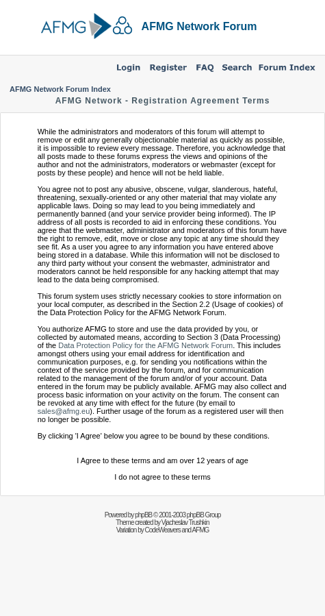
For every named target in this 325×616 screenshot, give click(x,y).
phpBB (143, 515)
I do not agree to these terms (162, 477)
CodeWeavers (163, 530)
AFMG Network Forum (199, 26)
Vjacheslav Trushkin (185, 522)
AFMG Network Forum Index (60, 89)
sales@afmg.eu (64, 411)
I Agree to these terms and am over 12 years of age (162, 460)
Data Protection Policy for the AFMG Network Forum (145, 345)
